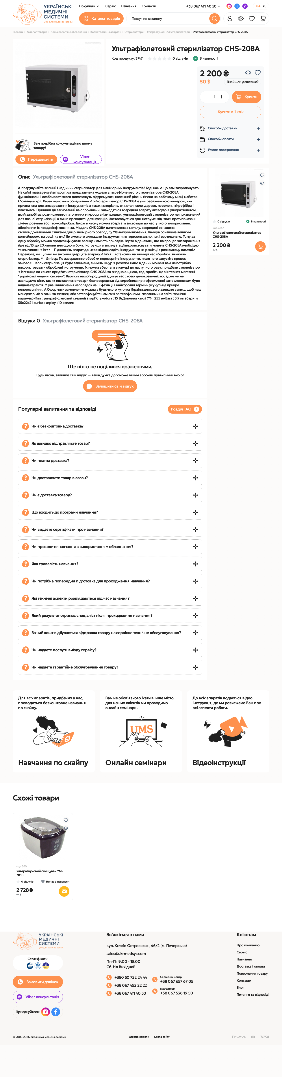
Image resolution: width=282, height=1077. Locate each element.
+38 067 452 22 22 (130, 985)
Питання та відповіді (253, 994)
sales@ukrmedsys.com (126, 953)
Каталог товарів (36, 32)
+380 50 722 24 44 (130, 977)
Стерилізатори (133, 32)
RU (264, 6)
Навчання (244, 959)
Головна (18, 32)
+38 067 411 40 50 (201, 6)
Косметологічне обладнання (69, 32)
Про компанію (248, 945)
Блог (240, 987)
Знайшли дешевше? (242, 82)
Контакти (244, 980)
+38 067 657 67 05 (176, 981)
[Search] (214, 18)
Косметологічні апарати (105, 32)
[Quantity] (214, 97)
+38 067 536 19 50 (176, 993)
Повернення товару (252, 973)
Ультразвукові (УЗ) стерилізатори (168, 32)
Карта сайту (161, 1036)
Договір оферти (139, 1036)
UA (258, 6)
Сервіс (242, 952)
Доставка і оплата (251, 966)
